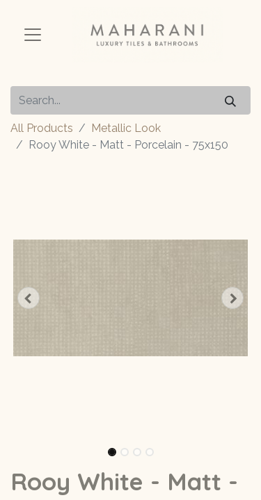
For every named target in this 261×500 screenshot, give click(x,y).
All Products (41, 128)
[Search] (230, 100)
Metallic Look (126, 128)
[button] (28, 298)
